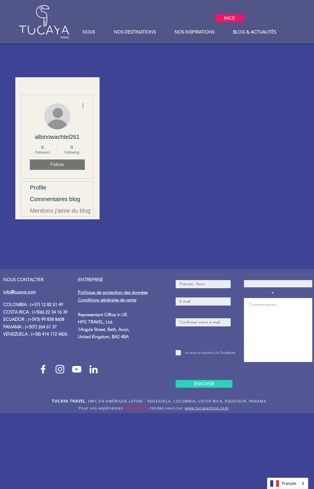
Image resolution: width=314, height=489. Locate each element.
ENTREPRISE (91, 279)
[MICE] (229, 18)
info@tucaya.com (19, 292)
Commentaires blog (55, 199)
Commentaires (257, 293)
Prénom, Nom (187, 275)
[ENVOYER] (204, 384)
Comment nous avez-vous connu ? (270, 275)
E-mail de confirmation (193, 312)
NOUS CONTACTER (23, 279)
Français (283, 483)
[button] (88, 32)
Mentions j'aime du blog (60, 210)
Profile (38, 187)
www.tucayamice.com (207, 408)
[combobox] (287, 483)
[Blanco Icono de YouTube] (76, 369)
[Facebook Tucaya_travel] (43, 369)
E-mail (180, 293)
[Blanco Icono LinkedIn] (93, 369)
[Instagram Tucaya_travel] (60, 369)
